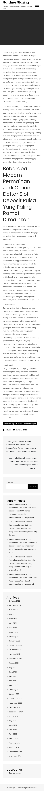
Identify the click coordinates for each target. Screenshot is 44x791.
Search (9, 482)
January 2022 (14, 641)
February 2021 (14, 690)
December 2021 (15, 645)
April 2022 (13, 627)
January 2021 (14, 694)
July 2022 (12, 614)
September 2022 (16, 605)
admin (8, 430)
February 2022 (14, 636)
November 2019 (15, 756)
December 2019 (15, 752)
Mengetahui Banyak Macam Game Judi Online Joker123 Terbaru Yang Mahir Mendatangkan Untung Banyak (23, 463)
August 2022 (14, 610)
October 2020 (14, 707)
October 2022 (14, 601)
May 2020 (13, 729)
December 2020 (15, 698)
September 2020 (16, 712)
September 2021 (15, 658)
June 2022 (13, 619)
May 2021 (12, 676)
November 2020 (15, 703)
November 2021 (15, 650)
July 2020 (13, 721)
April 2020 (13, 734)
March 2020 (14, 738)
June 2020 (13, 725)
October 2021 (14, 654)
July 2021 (12, 667)
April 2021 (12, 681)
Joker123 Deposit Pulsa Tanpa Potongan (20, 424)
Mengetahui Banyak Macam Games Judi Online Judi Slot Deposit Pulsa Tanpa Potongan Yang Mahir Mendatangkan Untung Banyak (23, 528)
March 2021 (13, 685)
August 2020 (14, 716)
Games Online (15, 773)
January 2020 (14, 747)
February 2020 (15, 743)
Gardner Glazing (16, 2)
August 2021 (14, 663)
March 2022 (13, 632)
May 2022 (13, 623)
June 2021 (13, 672)
